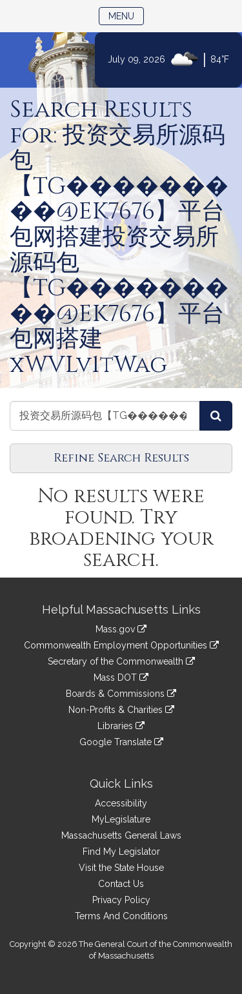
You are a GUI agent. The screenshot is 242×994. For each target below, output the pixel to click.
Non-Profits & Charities (121, 710)
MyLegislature (121, 819)
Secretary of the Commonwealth (121, 661)
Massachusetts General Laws (121, 835)
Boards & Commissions (121, 693)
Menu (126, 15)
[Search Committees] (215, 416)
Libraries (121, 726)
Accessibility (121, 803)
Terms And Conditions (121, 916)
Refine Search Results (121, 458)
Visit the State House (121, 867)
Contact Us (121, 884)
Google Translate (121, 742)
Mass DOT (121, 677)
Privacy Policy (121, 900)
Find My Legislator (121, 851)
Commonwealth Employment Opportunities (121, 645)
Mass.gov (121, 629)
